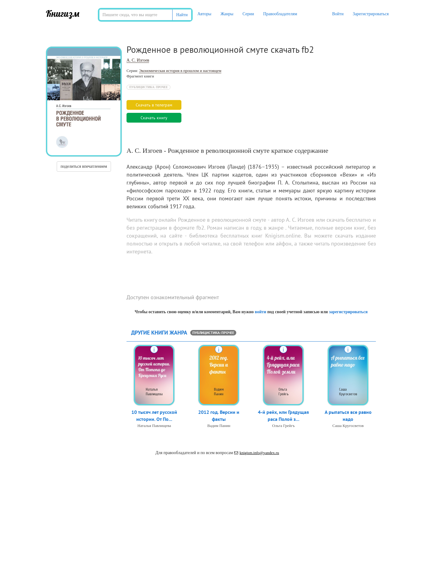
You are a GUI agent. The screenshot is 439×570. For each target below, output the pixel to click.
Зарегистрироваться (371, 14)
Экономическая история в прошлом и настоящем (180, 70)
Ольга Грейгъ (283, 425)
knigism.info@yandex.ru (256, 452)
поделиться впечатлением (84, 166)
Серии (248, 14)
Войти (337, 14)
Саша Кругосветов (348, 425)
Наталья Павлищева (154, 425)
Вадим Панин (218, 425)
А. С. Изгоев (138, 60)
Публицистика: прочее (148, 87)
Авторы (204, 14)
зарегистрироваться (348, 312)
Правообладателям (280, 14)
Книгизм (63, 13)
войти (260, 312)
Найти (181, 15)
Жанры (226, 14)
